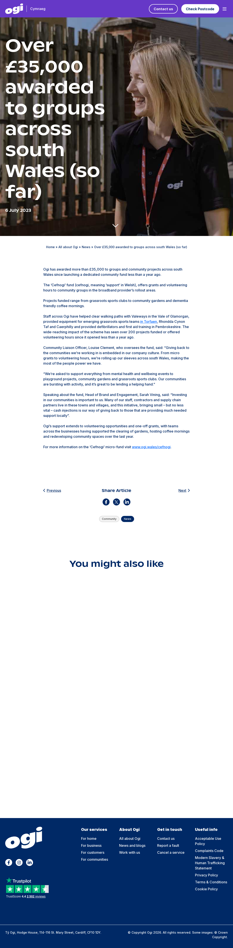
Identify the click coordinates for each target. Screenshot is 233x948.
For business (91, 845)
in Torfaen (148, 321)
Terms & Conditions (211, 882)
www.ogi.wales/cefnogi (151, 447)
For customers (92, 852)
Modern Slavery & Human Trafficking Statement (210, 862)
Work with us (129, 852)
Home (50, 247)
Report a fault (168, 845)
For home (89, 838)
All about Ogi (68, 247)
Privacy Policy (206, 875)
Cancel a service (171, 852)
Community (109, 518)
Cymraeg (37, 9)
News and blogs (132, 845)
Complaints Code (209, 851)
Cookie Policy (206, 889)
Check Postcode (200, 9)
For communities (94, 859)
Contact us (163, 9)
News (86, 247)
